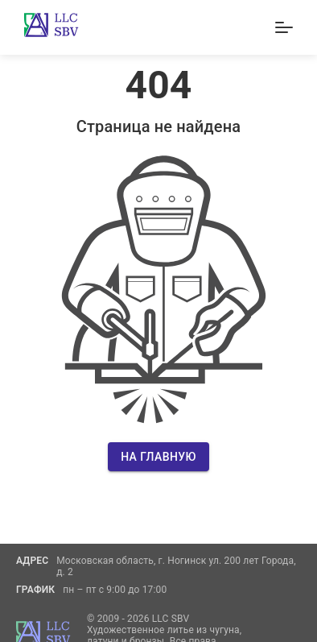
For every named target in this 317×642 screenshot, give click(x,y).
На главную (158, 457)
